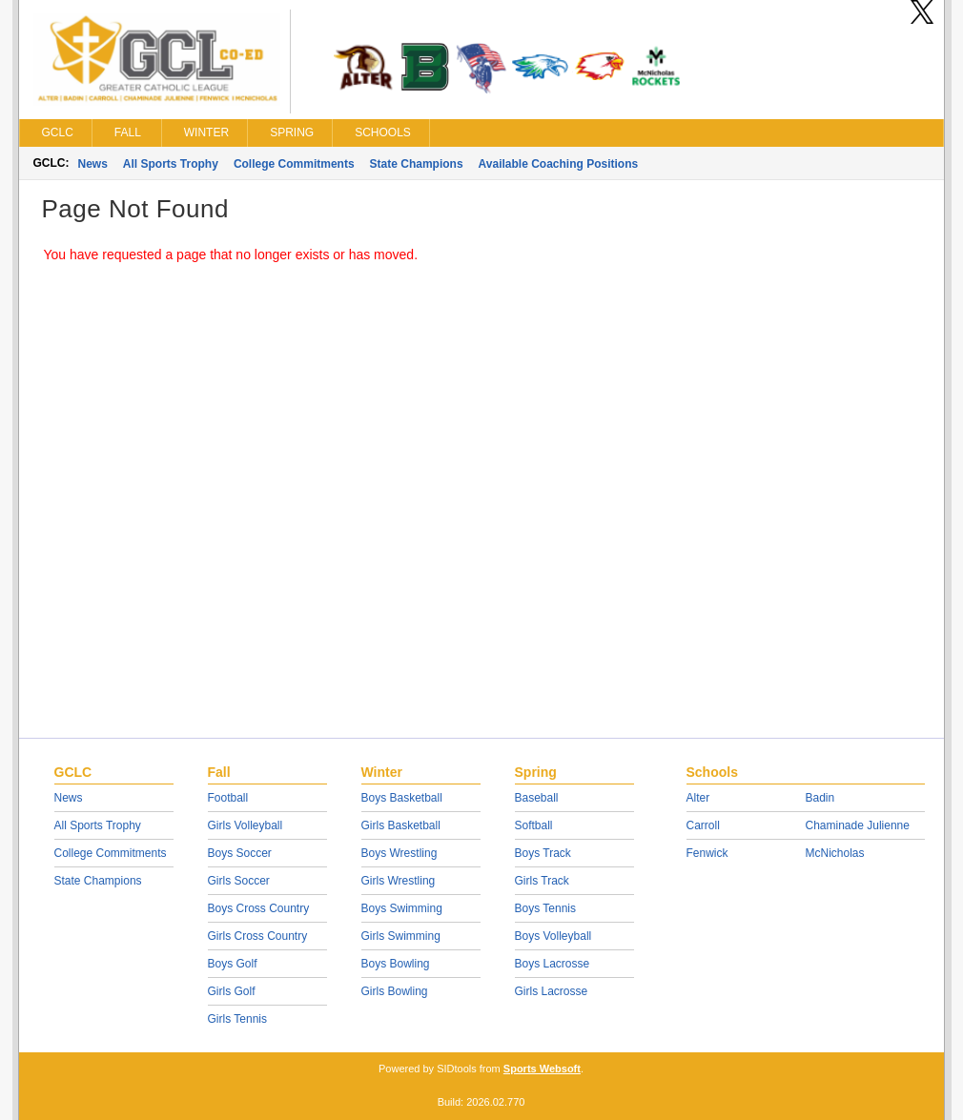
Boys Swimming (401, 908)
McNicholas (835, 853)
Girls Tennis (237, 1019)
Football (228, 797)
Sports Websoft (542, 1068)
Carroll (703, 825)
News (93, 164)
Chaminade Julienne (858, 825)
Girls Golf (232, 991)
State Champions (416, 164)
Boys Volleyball (553, 936)
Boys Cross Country (259, 908)
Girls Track (542, 880)
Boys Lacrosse (552, 963)
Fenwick (707, 853)
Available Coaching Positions (559, 164)
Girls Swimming (401, 936)
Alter (698, 797)
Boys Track (543, 853)
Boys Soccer (240, 853)
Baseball (537, 797)
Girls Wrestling (398, 880)
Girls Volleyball (245, 825)
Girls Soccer (239, 880)
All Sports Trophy (170, 164)
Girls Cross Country (258, 936)
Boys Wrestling (399, 853)
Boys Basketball (401, 797)
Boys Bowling (395, 963)
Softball (534, 825)
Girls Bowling (394, 991)
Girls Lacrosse (551, 991)
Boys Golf (232, 963)
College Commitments (294, 164)
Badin (820, 797)
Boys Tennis (545, 908)
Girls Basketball (401, 825)
